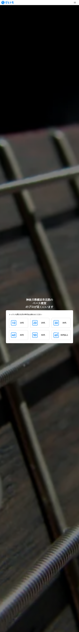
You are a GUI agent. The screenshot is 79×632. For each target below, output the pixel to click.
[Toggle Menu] (75, 2)
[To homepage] (7, 2)
